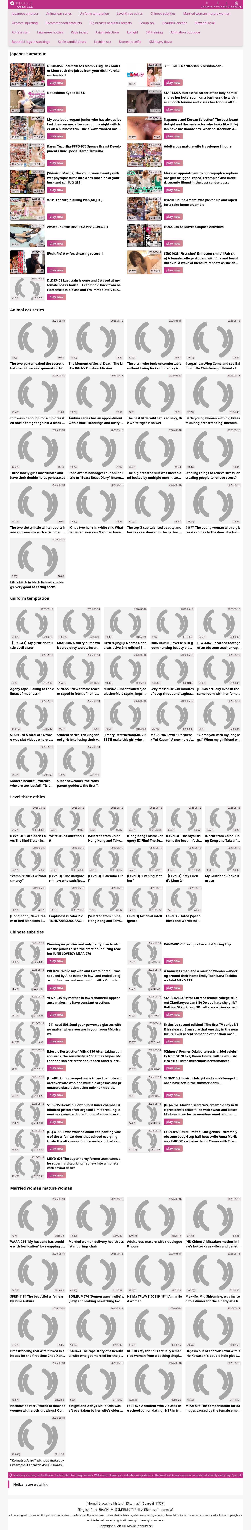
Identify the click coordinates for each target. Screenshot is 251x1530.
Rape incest (79, 32)
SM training (154, 32)
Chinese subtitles (163, 13)
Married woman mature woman (206, 13)
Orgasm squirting (25, 23)
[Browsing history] (111, 1503)
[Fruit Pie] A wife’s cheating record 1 (75, 253)
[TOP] (160, 1503)
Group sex (146, 23)
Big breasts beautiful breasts (111, 23)
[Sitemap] (133, 1503)
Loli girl (132, 32)
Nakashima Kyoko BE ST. (66, 93)
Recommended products (63, 23)
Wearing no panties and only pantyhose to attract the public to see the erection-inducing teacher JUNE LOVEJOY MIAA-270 (84, 948)
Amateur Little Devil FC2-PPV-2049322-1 (77, 227)
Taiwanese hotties (50, 32)
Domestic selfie (130, 42)
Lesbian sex (102, 42)
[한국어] (139, 1510)
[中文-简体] (114, 1510)
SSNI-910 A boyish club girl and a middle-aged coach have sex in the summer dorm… (200, 1080)
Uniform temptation (94, 13)
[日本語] (128, 1510)
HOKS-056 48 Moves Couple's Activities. (194, 227)
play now (56, 82)
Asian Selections (107, 32)
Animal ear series (59, 13)
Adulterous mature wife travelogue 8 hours (197, 146)
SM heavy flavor (161, 42)
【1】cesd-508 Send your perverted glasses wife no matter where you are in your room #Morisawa (84, 1028)
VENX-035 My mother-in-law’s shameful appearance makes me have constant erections (83, 1000)
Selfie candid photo (72, 42)
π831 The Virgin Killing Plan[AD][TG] (74, 200)
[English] (84, 1510)
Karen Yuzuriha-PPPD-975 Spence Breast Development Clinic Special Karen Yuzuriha (84, 148)
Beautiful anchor (174, 23)
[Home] (92, 1503)
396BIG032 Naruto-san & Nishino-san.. (193, 66)
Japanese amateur (25, 13)
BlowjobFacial (205, 23)
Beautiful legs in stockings (31, 42)
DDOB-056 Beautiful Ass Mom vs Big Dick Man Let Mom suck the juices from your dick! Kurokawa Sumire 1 (84, 70)
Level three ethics (130, 13)
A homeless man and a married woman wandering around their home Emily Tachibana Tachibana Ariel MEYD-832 (201, 975)
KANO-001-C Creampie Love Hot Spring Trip (197, 944)
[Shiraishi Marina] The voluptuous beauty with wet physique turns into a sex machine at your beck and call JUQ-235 (83, 177)
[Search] (148, 1503)
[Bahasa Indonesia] (159, 1510)
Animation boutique (185, 32)
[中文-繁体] (98, 1510)
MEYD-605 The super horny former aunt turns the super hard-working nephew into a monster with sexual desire (83, 1162)
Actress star (20, 32)
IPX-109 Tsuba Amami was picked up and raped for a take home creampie (200, 202)
